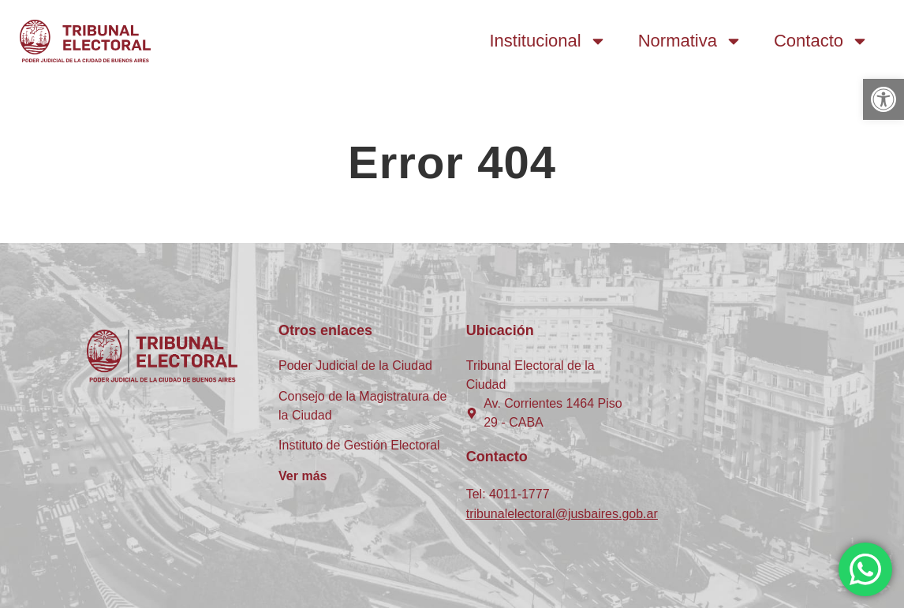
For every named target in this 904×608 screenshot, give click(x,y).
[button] (883, 99)
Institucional (548, 41)
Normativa (690, 41)
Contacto (821, 41)
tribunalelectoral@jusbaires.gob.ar (562, 513)
